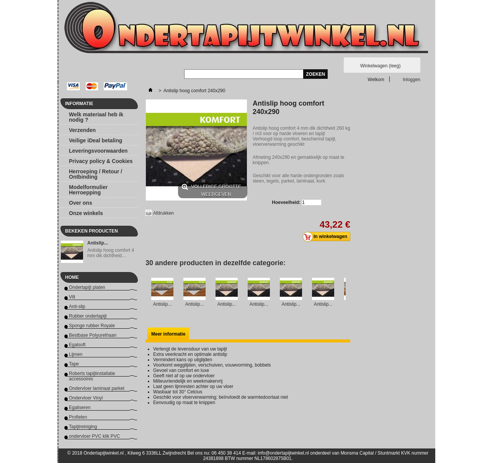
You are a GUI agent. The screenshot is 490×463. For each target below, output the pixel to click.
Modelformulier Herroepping (88, 190)
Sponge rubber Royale (92, 325)
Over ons (80, 203)
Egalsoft (77, 344)
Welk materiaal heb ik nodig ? (96, 117)
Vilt (72, 297)
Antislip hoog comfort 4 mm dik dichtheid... (110, 253)
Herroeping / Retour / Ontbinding (95, 174)
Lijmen (75, 354)
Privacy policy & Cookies (101, 161)
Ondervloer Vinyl (86, 398)
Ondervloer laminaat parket (96, 388)
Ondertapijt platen (87, 287)
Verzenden (82, 130)
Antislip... (97, 243)
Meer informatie (168, 334)
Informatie (79, 103)
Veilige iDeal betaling (95, 140)
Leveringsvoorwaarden (98, 151)
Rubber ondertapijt (88, 316)
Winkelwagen (380, 65)
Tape (74, 364)
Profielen (78, 417)
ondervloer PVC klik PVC (94, 436)
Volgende (347, 292)
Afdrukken (163, 213)
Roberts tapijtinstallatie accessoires (92, 376)
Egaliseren (80, 407)
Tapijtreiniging (83, 426)
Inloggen (411, 79)
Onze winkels (86, 213)
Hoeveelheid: (286, 202)
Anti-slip (77, 306)
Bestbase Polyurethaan (92, 335)
